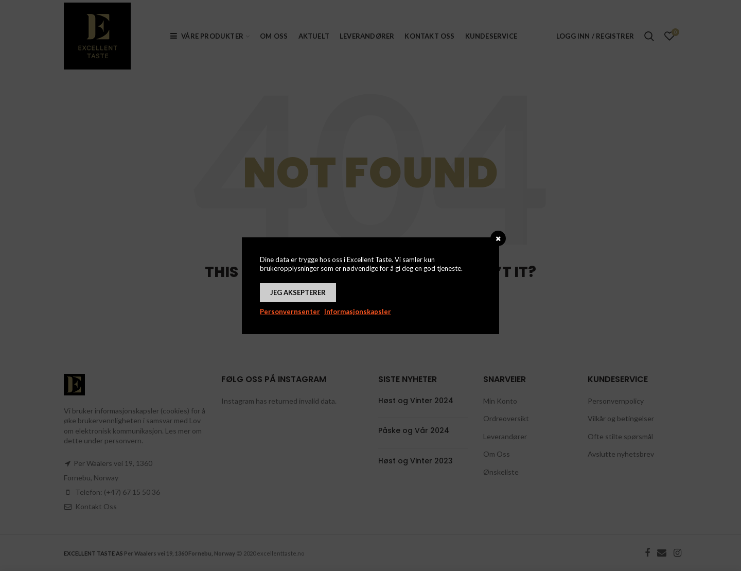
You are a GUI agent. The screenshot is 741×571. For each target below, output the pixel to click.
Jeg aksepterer (298, 292)
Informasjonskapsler (357, 311)
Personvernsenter (290, 311)
